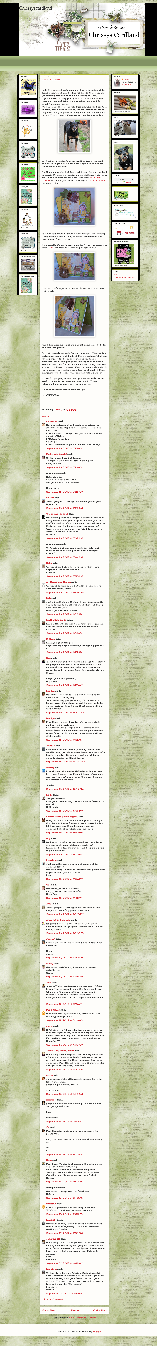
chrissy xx (51, 421)
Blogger (97, 1331)
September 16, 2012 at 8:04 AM (65, 592)
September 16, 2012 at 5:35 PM (64, 811)
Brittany (50, 639)
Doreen (50, 497)
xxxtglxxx (51, 1100)
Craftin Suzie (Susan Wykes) (62, 816)
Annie (49, 903)
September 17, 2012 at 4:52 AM (64, 1069)
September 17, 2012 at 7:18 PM (64, 1154)
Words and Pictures (57, 514)
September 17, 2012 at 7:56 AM (64, 1094)
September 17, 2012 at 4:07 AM (64, 1045)
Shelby (50, 767)
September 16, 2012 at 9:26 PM (64, 879)
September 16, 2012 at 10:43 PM (65, 933)
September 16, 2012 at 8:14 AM (64, 633)
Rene (49, 1160)
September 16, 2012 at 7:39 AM (64, 538)
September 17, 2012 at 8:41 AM (64, 1121)
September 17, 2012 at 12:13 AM (64, 957)
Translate (126, 182)
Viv (47, 1127)
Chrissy (126, 79)
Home (75, 1310)
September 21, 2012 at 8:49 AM (64, 1263)
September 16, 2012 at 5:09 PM (65, 789)
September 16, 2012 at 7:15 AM (64, 448)
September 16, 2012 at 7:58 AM (64, 576)
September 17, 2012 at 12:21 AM (64, 976)
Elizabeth (51, 1220)
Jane (48, 982)
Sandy (49, 963)
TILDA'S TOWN (96, 180)
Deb (48, 598)
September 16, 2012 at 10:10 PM (65, 914)
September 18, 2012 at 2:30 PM (64, 1214)
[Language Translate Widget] (124, 179)
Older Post (100, 1310)
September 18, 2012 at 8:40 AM (65, 1198)
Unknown (51, 1203)
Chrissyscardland (35, 8)
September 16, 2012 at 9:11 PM (64, 854)
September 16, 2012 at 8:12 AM (64, 614)
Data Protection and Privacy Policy (124, 277)
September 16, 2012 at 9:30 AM (65, 712)
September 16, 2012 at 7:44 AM (64, 557)
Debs (49, 563)
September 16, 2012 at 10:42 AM (65, 761)
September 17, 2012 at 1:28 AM (64, 1004)
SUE (50, 247)
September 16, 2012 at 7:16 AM (64, 467)
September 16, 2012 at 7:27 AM (64, 508)
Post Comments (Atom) (82, 1317)
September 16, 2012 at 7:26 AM (64, 492)
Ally (48, 838)
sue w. (49, 1026)
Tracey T (50, 745)
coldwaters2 (53, 1239)
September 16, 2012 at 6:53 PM (64, 832)
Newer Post (49, 1310)
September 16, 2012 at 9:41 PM (64, 898)
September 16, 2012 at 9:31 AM (64, 740)
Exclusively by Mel (56, 454)
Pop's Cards (53, 1010)
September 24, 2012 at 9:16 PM (64, 1293)
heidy (49, 795)
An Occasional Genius (58, 582)
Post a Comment (53, 1299)
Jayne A (50, 939)
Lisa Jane (51, 860)
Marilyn (50, 691)
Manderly (51, 1269)
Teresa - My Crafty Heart (60, 1050)
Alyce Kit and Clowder (58, 920)
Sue (48, 658)
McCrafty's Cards (56, 620)
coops (49, 1075)
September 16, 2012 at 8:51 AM (64, 652)
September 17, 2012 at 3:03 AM (64, 1020)
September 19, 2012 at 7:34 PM (64, 1233)
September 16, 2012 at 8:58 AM (64, 685)
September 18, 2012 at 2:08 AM (65, 1181)
